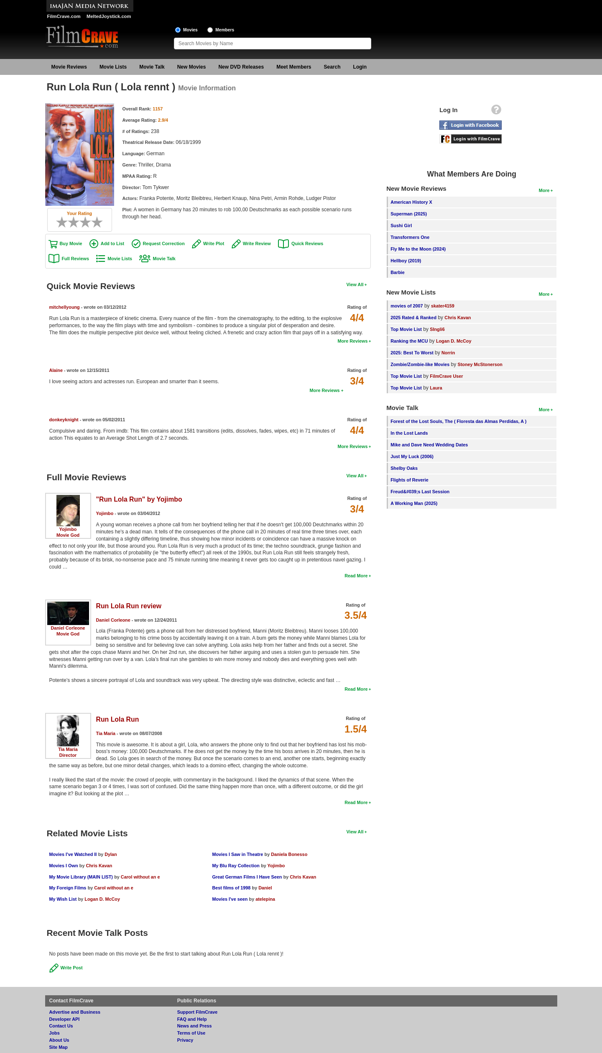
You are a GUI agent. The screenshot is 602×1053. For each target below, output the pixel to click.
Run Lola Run (117, 719)
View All (355, 284)
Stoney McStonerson (480, 364)
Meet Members (293, 67)
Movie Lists (113, 67)
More (544, 190)
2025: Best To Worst (412, 352)
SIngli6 (437, 329)
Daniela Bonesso (289, 854)
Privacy (185, 1040)
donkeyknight (64, 419)
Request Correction (164, 243)
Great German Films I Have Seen (247, 876)
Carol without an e (140, 876)
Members (224, 30)
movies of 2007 (406, 305)
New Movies (191, 67)
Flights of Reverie (409, 479)
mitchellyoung (64, 307)
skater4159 (442, 305)
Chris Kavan (99, 865)
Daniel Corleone (68, 627)
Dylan (111, 854)
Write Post (72, 967)
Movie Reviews (69, 67)
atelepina (265, 899)
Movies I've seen (229, 899)
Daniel (265, 887)
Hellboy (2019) (405, 260)
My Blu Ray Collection (235, 865)
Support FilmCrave (197, 1012)
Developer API (64, 1019)
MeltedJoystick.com (109, 16)
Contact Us (61, 1025)
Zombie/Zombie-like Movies (419, 364)
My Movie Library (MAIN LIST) (81, 876)
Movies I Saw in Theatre (237, 854)
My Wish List (63, 899)
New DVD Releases (241, 67)
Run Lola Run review (129, 606)
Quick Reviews (307, 243)
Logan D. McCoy (102, 899)
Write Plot (213, 243)
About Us (59, 1040)
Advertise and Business (74, 1012)
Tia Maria (68, 749)
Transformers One (409, 237)
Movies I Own (63, 865)
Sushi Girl (401, 225)
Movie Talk (151, 67)
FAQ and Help (192, 1019)
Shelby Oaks (404, 468)
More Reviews (352, 340)
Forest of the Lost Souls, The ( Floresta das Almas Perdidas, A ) (458, 421)
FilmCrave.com (64, 16)
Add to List (112, 243)
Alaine (56, 370)
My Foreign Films (68, 887)
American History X (411, 202)
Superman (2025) (408, 213)
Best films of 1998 (231, 887)
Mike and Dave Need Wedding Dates (429, 444)
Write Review (257, 243)
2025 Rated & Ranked (413, 317)
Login (360, 67)
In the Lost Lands (409, 433)
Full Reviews (75, 258)
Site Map (58, 1047)
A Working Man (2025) (413, 503)
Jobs (54, 1032)
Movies (190, 30)
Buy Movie (71, 243)
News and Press (194, 1025)
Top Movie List (406, 329)
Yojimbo (68, 529)
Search (332, 67)
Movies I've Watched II (73, 854)
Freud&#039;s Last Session (419, 491)
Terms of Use (191, 1032)
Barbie (397, 272)
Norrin (448, 352)
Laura (436, 387)
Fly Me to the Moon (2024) (418, 248)
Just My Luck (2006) (412, 456)
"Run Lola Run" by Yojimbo (139, 499)
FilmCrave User (446, 376)
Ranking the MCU (409, 340)
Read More (355, 575)
